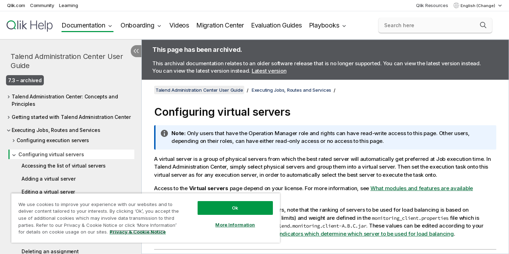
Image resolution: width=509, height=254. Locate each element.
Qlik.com (16, 5)
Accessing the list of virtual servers (64, 166)
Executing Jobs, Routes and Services (56, 130)
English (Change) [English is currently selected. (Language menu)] (478, 5)
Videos (179, 25)
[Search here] (435, 25)
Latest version (269, 70)
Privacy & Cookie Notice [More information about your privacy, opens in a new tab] (138, 232)
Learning (68, 5)
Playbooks (324, 25)
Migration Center (220, 25)
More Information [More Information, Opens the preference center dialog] (235, 225)
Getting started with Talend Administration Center (71, 117)
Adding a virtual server (48, 179)
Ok (235, 208)
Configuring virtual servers (51, 154)
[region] (145, 218)
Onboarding (137, 25)
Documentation (83, 25)
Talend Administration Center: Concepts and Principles (65, 100)
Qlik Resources (432, 5)
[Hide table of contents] (136, 51)
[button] (483, 25)
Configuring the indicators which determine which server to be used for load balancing (346, 233)
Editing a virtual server (48, 192)
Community (42, 5)
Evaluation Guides (276, 25)
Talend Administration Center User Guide (67, 61)
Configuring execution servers (53, 140)
